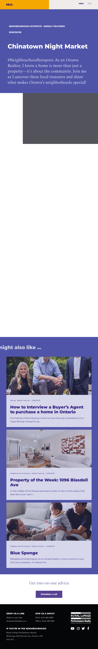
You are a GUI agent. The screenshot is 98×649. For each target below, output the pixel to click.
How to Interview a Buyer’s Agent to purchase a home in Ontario (46, 409)
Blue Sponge (24, 553)
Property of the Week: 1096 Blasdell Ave (49, 482)
